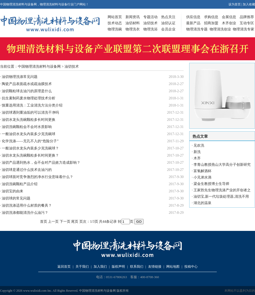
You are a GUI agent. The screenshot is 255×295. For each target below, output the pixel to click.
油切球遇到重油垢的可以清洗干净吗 (30, 112)
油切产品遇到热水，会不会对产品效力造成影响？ (41, 162)
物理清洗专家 (243, 29)
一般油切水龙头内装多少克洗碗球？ (30, 148)
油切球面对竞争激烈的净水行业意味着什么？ (37, 177)
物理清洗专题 (197, 29)
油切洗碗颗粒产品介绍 (19, 184)
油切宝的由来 (12, 191)
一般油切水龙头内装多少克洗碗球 (28, 134)
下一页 (65, 221)
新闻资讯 (132, 17)
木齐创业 (229, 23)
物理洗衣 (132, 29)
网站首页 (115, 17)
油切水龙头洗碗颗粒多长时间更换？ (30, 155)
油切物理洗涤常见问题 (19, 77)
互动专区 (247, 23)
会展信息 (229, 17)
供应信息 (193, 17)
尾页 (74, 221)
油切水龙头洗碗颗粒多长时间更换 (28, 120)
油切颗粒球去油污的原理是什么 (27, 91)
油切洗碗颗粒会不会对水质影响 (27, 127)
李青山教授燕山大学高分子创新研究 (222, 165)
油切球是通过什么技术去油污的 (27, 170)
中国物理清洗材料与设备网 (39, 66)
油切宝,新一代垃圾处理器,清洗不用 (221, 196)
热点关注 (168, 17)
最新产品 (193, 23)
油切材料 (132, 23)
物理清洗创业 (220, 29)
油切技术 (150, 23)
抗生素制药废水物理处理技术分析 (28, 98)
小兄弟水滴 (202, 177)
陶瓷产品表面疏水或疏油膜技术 (27, 84)
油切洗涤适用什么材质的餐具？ (27, 205)
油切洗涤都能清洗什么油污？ (25, 213)
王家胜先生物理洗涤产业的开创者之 (222, 190)
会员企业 (168, 29)
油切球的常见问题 (16, 198)
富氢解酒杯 (202, 171)
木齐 (197, 158)
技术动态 (115, 23)
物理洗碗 (115, 29)
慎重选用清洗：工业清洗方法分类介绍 (32, 105)
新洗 (197, 152)
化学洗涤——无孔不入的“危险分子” (30, 141)
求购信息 (211, 17)
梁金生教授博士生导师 (211, 184)
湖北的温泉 (202, 203)
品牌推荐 (247, 17)
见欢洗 (199, 145)
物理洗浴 (150, 29)
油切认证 (168, 23)
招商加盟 (211, 23)
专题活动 (150, 17)
